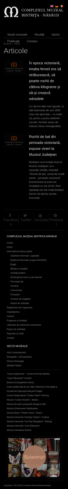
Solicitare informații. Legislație (25, 256)
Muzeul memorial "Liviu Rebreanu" (23, 426)
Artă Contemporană (16, 352)
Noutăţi (39, 34)
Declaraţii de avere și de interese (26, 277)
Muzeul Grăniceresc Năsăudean (22, 408)
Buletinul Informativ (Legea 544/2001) (29, 260)
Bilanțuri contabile (19, 269)
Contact (32, 41)
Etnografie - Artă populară (19, 357)
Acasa (10, 243)
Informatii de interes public (19, 251)
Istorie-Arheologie (15, 361)
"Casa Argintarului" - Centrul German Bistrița (28, 374)
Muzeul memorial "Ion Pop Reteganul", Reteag (29, 421)
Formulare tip (17, 281)
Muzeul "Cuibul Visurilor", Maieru (22, 400)
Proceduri (15, 294)
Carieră (10, 316)
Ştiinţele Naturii (14, 365)
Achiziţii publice (18, 273)
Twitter (26, 220)
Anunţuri (15, 286)
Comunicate (16, 290)
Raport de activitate (20, 303)
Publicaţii (13, 41)
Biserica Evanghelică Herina (20, 382)
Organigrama (13, 312)
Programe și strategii (17, 320)
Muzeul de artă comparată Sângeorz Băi (26, 404)
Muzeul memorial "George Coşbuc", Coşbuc (28, 417)
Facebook (11, 222)
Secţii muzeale (17, 34)
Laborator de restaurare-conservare (24, 325)
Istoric (55, 34)
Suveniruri (34, 457)
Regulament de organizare (19, 307)
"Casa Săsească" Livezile (19, 378)
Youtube (41, 220)
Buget (13, 264)
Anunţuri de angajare (21, 299)
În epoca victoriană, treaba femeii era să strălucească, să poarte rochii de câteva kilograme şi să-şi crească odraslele (45, 81)
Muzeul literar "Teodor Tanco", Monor (24, 413)
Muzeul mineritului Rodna (19, 430)
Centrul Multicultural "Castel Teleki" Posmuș (28, 395)
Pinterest (56, 222)
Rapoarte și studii (15, 333)
